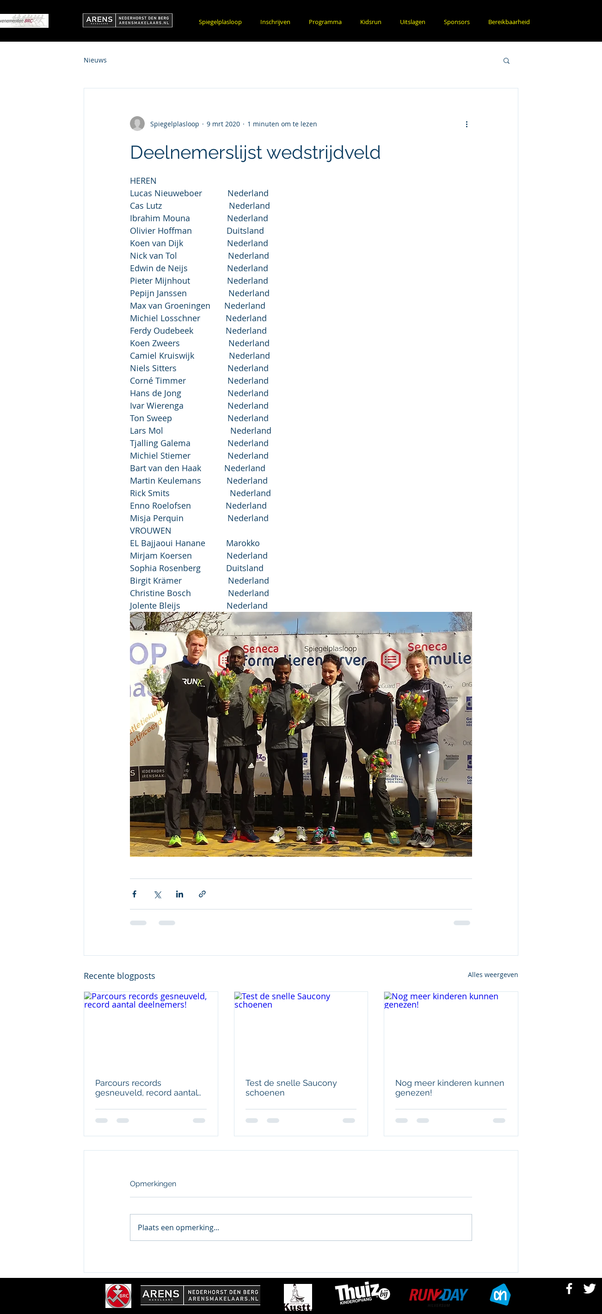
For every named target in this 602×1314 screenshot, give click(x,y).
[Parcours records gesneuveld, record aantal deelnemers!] (151, 1029)
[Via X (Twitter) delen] (157, 894)
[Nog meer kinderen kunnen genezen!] (451, 1029)
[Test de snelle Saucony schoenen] (301, 1029)
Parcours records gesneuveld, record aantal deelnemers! (146, 1087)
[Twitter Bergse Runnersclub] (589, 1288)
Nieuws (95, 60)
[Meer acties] (466, 123)
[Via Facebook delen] (134, 894)
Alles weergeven (493, 974)
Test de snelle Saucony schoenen (291, 1087)
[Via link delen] (202, 894)
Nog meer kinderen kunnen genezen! (449, 1087)
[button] (275, 22)
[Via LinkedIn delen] (179, 894)
